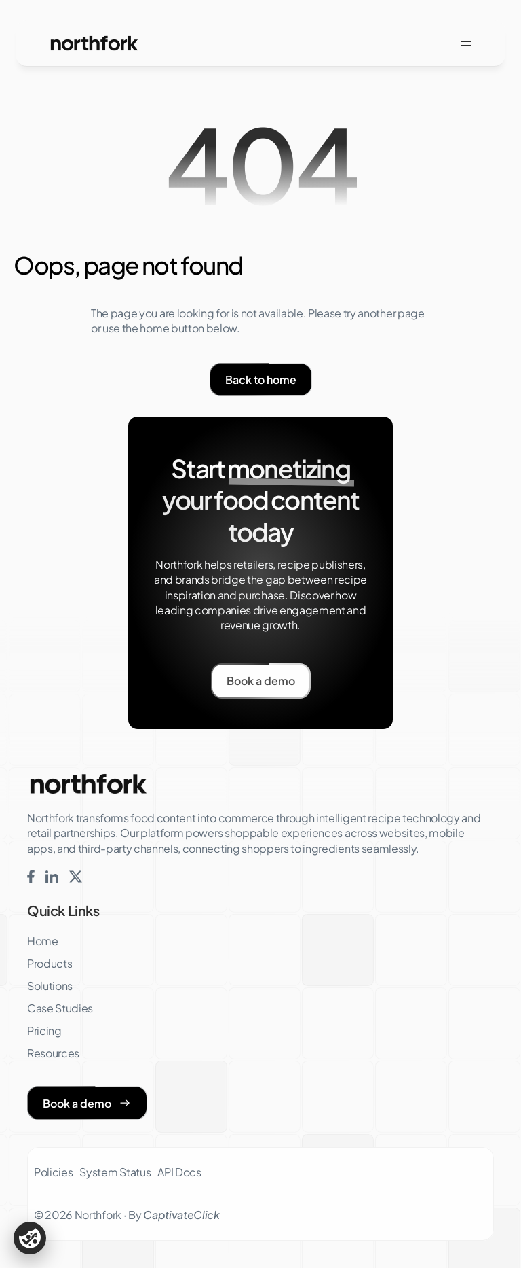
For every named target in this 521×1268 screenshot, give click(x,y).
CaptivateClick (181, 1215)
